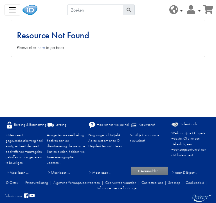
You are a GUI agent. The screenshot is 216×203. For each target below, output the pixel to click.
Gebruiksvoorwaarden (120, 182)
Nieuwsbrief (142, 125)
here (41, 47)
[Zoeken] (95, 10)
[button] (176, 10)
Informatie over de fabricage (116, 188)
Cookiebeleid (195, 182)
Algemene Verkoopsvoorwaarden (76, 182)
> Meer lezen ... (18, 172)
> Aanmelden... (149, 170)
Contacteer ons (152, 182)
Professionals (184, 124)
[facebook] (26, 196)
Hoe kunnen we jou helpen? (112, 125)
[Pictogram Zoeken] (129, 10)
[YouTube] (32, 196)
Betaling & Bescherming (26, 125)
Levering (56, 125)
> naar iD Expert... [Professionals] (184, 172)
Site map (174, 182)
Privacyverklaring (36, 182)
